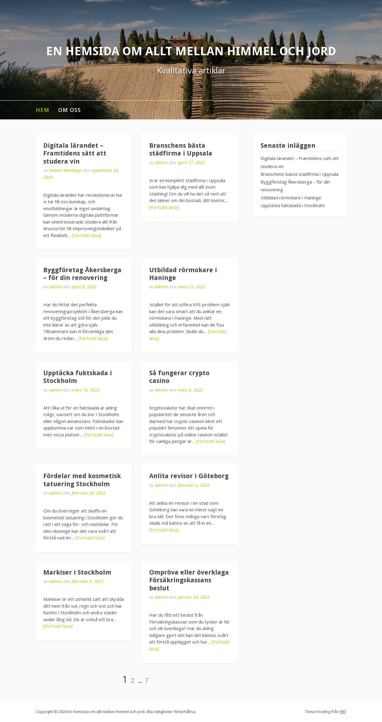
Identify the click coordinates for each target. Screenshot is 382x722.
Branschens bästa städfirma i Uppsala (180, 149)
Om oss (69, 109)
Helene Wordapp (65, 170)
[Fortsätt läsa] (86, 235)
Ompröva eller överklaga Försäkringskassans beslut (189, 580)
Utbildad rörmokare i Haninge (291, 198)
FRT (343, 711)
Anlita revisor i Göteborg (189, 476)
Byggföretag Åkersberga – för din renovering (82, 273)
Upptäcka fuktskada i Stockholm (293, 205)
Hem (42, 109)
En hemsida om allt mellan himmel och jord (191, 51)
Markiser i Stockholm (77, 572)
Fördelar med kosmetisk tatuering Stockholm (82, 479)
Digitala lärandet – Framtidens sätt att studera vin (74, 153)
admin (161, 162)
